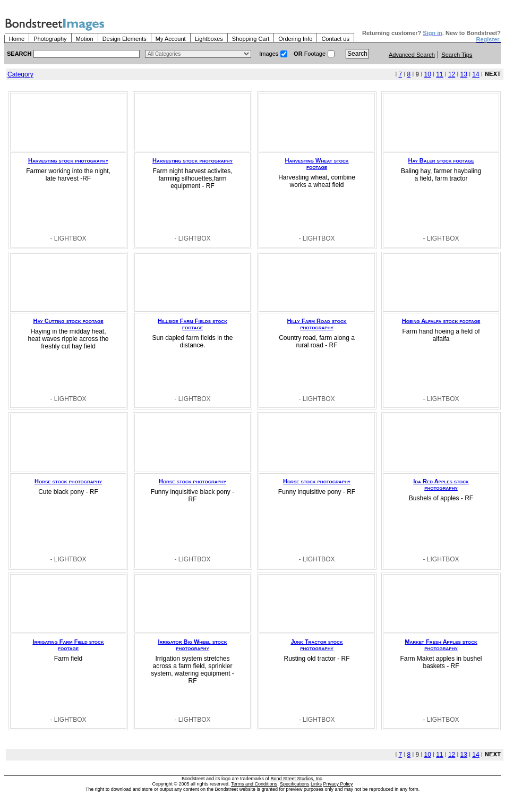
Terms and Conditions (254, 784)
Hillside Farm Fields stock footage (192, 324)
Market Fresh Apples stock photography (441, 644)
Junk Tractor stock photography (316, 644)
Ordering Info (295, 39)
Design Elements (124, 39)
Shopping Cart (250, 39)
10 (427, 74)
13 (463, 74)
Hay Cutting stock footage (68, 321)
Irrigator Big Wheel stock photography (192, 644)
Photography (49, 39)
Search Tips (456, 55)
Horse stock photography (68, 481)
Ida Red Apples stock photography (440, 484)
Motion (84, 39)
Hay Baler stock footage (441, 160)
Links (316, 784)
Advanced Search (412, 55)
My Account (171, 39)
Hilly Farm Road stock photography (316, 324)
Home (16, 39)
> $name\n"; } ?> (198, 54)
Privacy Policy (338, 784)
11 (439, 74)
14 (475, 74)
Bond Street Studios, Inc (296, 778)
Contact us (335, 39)
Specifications (295, 784)
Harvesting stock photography (68, 160)
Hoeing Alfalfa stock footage (441, 321)
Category (20, 74)
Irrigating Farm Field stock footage (68, 644)
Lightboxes (209, 39)
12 (451, 74)
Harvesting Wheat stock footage (316, 163)
